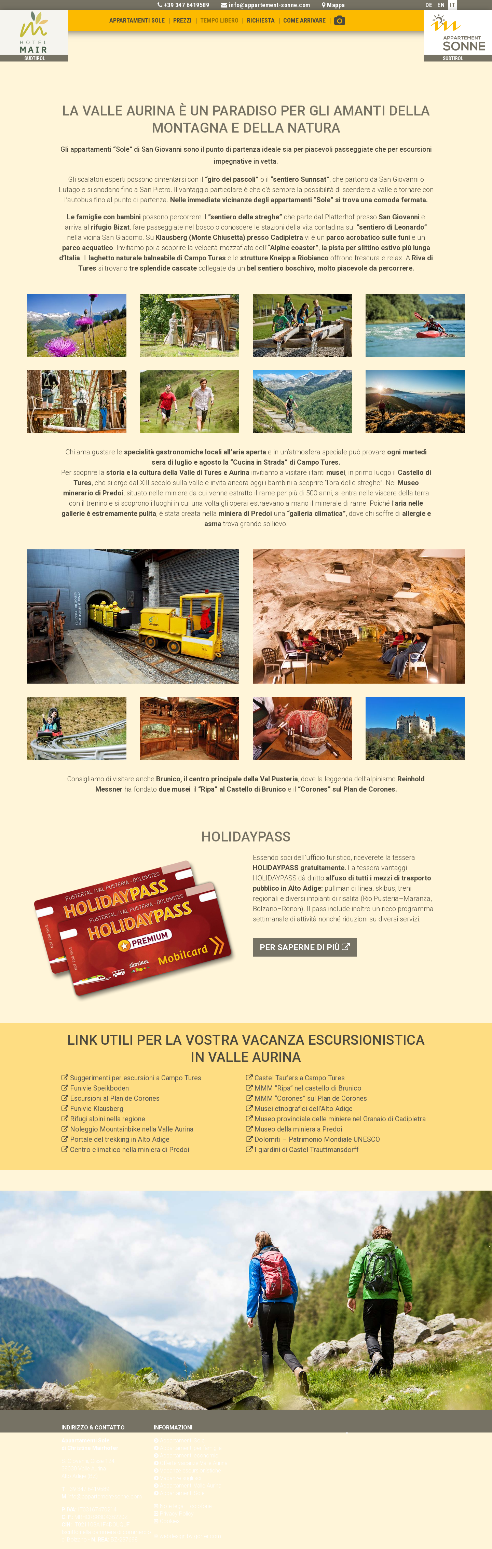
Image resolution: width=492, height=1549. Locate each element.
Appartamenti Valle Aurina (190, 1485)
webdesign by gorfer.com (190, 1536)
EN (441, 5)
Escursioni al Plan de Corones (115, 1098)
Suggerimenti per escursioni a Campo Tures (135, 1078)
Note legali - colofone (186, 1506)
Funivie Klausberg (96, 1109)
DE (428, 5)
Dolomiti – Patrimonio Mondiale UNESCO (317, 1139)
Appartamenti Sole (137, 20)
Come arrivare (304, 20)
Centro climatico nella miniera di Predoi (129, 1150)
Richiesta (261, 20)
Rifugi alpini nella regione (107, 1119)
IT (452, 5)
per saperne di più (305, 947)
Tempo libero (219, 20)
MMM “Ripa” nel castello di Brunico (308, 1088)
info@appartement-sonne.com (269, 5)
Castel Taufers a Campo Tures (300, 1078)
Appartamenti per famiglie (191, 1448)
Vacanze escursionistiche (190, 1470)
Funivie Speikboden (99, 1088)
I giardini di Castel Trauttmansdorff (307, 1150)
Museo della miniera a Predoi (298, 1129)
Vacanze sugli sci (180, 1478)
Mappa (336, 5)
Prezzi (182, 20)
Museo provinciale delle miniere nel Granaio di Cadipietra (340, 1119)
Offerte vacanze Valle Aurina (194, 1463)
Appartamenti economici (189, 1455)
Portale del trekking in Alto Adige (119, 1139)
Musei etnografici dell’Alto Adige (304, 1109)
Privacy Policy (177, 1513)
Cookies (170, 1521)
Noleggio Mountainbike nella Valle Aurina (131, 1129)
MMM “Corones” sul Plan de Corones (311, 1098)
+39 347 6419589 (186, 5)
